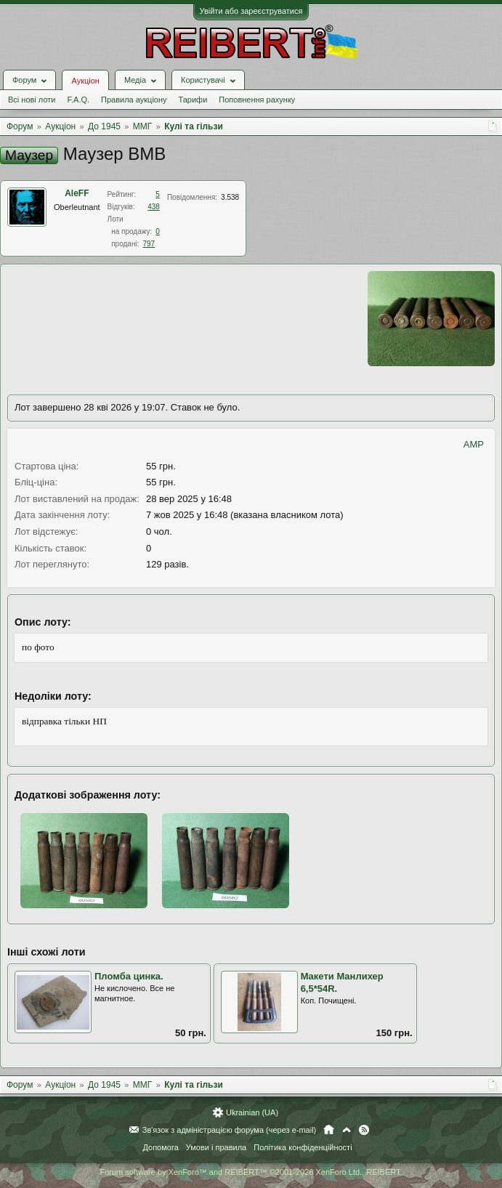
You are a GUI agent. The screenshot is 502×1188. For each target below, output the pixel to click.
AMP (473, 444)
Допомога (160, 1147)
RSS (364, 1130)
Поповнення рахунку (257, 99)
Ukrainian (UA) (252, 1112)
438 (153, 207)
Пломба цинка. (128, 976)
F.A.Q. (78, 99)
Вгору (346, 1130)
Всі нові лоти (31, 99)
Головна (328, 1130)
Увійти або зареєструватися (251, 11)
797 (148, 244)
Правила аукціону (133, 99)
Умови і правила (216, 1147)
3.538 (230, 197)
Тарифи (193, 99)
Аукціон (85, 80)
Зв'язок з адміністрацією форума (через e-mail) (229, 1130)
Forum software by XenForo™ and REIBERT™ (251, 1172)
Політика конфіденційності (303, 1147)
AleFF (77, 193)
